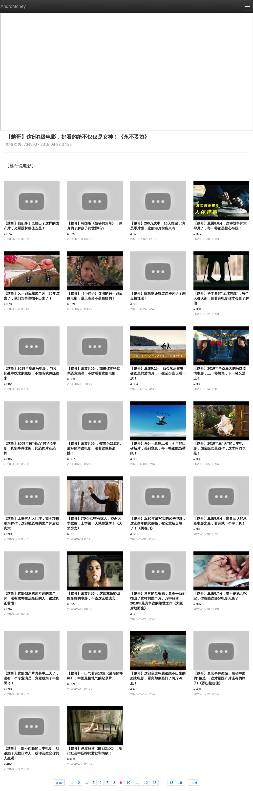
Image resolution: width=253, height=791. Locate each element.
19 (180, 783)
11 (137, 783)
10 (128, 783)
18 (171, 783)
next (194, 783)
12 (146, 783)
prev (59, 783)
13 (155, 783)
